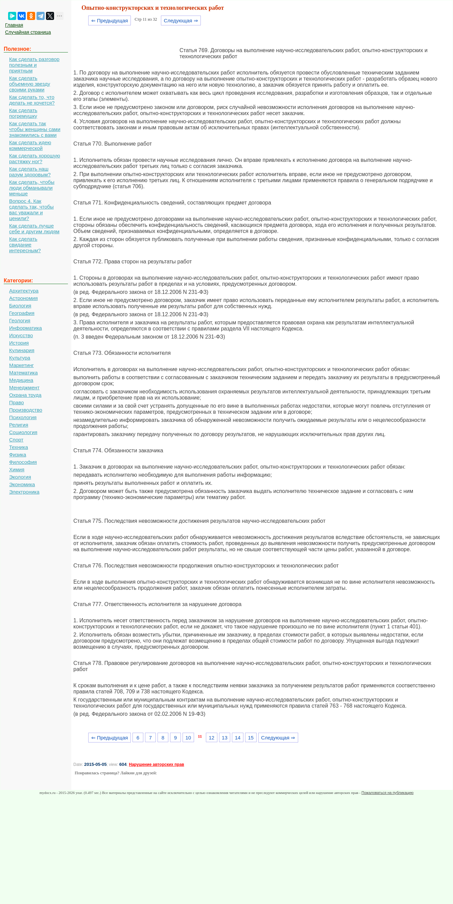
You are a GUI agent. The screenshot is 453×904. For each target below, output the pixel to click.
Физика (17, 454)
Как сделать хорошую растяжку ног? (34, 158)
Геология (19, 320)
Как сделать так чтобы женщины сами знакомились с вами (35, 129)
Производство (25, 410)
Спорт (16, 440)
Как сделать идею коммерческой (30, 145)
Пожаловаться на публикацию (387, 793)
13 (225, 737)
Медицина (21, 380)
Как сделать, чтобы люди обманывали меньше (31, 187)
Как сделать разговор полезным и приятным (34, 64)
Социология (23, 432)
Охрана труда (25, 395)
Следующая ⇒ (181, 20)
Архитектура (24, 291)
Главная (14, 25)
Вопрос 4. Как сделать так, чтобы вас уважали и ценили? (31, 209)
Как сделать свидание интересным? (25, 244)
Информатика (25, 328)
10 (188, 737)
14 (238, 737)
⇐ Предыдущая (109, 20)
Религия (18, 425)
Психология (23, 417)
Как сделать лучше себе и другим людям (34, 228)
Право (16, 402)
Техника (18, 447)
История (19, 343)
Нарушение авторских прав (156, 764)
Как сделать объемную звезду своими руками (29, 83)
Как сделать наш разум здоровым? (30, 171)
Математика (23, 372)
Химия (16, 469)
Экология (20, 477)
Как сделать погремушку (23, 113)
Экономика (22, 484)
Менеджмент (24, 387)
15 (251, 737)
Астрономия (23, 298)
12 (211, 737)
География (21, 313)
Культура (19, 358)
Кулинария (21, 350)
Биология (20, 305)
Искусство (21, 335)
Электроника (24, 492)
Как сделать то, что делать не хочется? (32, 100)
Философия (23, 462)
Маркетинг (21, 365)
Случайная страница (28, 32)
